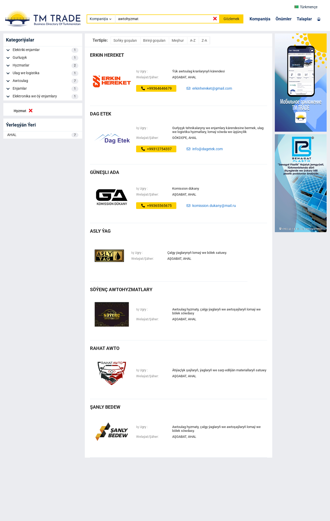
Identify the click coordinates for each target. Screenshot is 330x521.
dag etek (100, 113)
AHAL (42, 135)
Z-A (204, 40)
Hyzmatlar (45, 65)
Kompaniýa (260, 18)
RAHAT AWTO (104, 348)
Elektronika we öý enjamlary (45, 96)
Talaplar (304, 18)
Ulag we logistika (45, 73)
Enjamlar (45, 88)
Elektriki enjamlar (45, 50)
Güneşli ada (104, 172)
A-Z (193, 40)
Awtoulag (45, 81)
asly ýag (100, 231)
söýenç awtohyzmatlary (121, 289)
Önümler (284, 18)
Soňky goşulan (125, 40)
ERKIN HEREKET (107, 55)
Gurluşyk (45, 58)
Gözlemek (231, 19)
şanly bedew (105, 407)
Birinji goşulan (154, 40)
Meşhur (178, 40)
